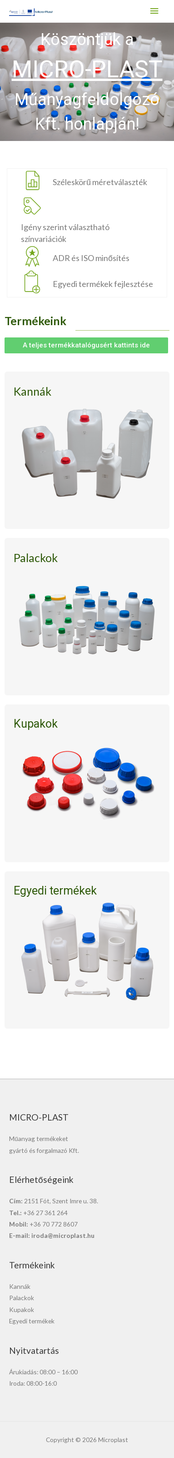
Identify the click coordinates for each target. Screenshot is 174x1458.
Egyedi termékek (32, 1321)
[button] (86, 345)
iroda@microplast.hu (62, 1235)
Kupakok (21, 1309)
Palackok (21, 1298)
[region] (87, 82)
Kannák (19, 1286)
